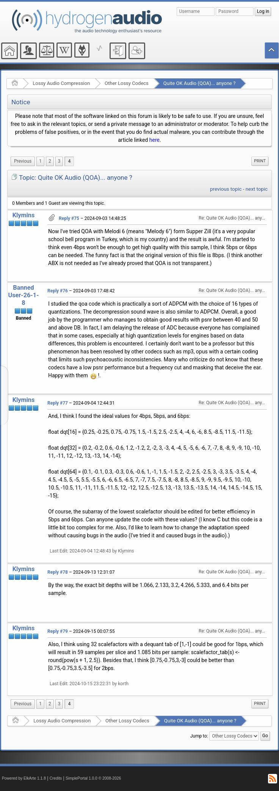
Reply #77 (57, 403)
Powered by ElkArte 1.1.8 (24, 778)
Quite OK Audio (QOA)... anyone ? (199, 83)
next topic (257, 189)
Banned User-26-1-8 (23, 295)
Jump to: (199, 736)
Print (260, 161)
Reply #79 (57, 631)
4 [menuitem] (69, 161)
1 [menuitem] (40, 161)
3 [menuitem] (59, 161)
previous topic (225, 189)
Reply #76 (57, 290)
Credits (56, 778)
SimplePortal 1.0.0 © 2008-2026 (93, 778)
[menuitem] (23, 161)
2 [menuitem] (50, 161)
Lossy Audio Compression (61, 83)
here (154, 140)
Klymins (24, 215)
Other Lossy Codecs (127, 83)
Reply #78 (57, 572)
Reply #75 (69, 218)
